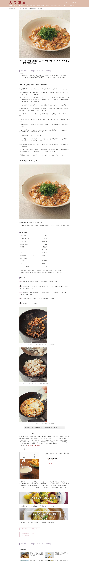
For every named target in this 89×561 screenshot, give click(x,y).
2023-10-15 (22, 67)
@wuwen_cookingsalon (34, 445)
